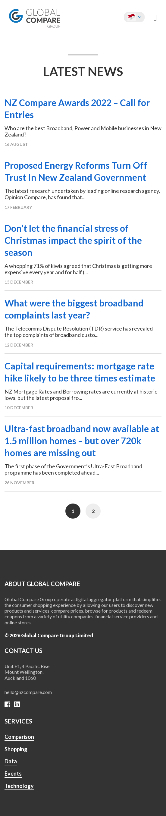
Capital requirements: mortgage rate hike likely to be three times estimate (80, 371)
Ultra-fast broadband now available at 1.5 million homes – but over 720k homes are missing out (82, 440)
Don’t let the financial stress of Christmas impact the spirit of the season (73, 240)
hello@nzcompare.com (28, 692)
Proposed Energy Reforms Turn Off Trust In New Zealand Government (76, 171)
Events (13, 773)
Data (11, 761)
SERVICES (18, 721)
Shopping (16, 749)
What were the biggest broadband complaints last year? (74, 308)
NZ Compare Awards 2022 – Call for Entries (77, 108)
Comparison (19, 736)
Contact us (23, 650)
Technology (19, 786)
